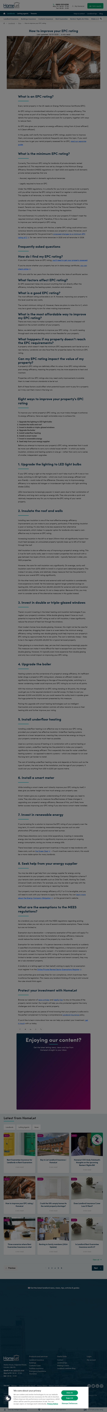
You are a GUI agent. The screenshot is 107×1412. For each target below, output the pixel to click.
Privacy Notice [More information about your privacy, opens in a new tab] (52, 1404)
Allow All (69, 1393)
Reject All (69, 1398)
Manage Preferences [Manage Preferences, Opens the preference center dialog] (69, 1403)
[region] (48, 1398)
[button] (8, 1398)
